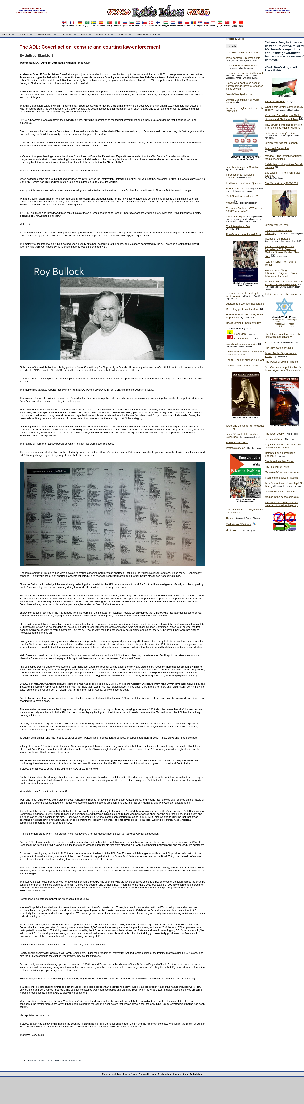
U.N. (280, 326)
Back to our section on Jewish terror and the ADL (54, 1060)
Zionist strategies (235, 216)
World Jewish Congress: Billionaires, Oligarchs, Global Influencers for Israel (281, 273)
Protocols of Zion (235, 447)
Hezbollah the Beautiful (278, 238)
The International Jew (238, 226)
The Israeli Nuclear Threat (279, 461)
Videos (230, 202)
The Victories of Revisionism (242, 65)
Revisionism (102, 34)
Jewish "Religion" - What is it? (282, 491)
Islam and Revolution (277, 148)
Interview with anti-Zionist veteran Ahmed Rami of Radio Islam (284, 283)
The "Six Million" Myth (277, 466)
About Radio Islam (146, 34)
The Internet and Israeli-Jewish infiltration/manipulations (282, 335)
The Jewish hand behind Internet (244, 73)
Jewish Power (44, 34)
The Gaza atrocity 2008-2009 (281, 183)
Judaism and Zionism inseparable (245, 303)
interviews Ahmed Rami (243, 234)
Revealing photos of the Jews (242, 309)
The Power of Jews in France (281, 361)
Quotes (230, 518)
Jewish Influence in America (241, 344)
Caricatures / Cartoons (238, 524)
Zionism (6, 34)
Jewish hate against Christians (243, 167)
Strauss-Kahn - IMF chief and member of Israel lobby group (281, 504)
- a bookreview (282, 472)
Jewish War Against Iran (239, 94)
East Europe (291, 320)
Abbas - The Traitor (237, 442)
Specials (122, 34)
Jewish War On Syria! (277, 224)
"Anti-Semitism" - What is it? (242, 196)
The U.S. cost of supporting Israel (245, 360)
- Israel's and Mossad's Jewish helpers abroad (283, 446)
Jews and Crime (274, 439)
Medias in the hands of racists (282, 496)
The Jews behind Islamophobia (243, 52)
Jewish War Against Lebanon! (281, 142)
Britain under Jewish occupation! (283, 294)
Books (268, 342)
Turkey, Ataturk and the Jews (242, 365)
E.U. (292, 326)
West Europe (278, 320)
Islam (84, 34)
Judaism (23, 34)
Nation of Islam (242, 338)
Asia (291, 322)
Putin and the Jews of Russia (281, 477)
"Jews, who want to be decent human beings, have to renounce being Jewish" (244, 85)
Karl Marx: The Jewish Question (244, 183)
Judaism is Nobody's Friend (280, 133)
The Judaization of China (279, 347)
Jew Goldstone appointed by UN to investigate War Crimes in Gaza (284, 369)
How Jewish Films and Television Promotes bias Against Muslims (283, 126)
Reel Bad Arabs (235, 188)
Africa (291, 324)
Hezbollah (240, 333)
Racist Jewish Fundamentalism (243, 322)
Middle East (280, 324)
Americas (280, 322)
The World (66, 34)
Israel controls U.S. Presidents (243, 58)
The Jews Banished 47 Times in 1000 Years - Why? (244, 210)
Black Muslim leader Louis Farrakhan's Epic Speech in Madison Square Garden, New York (282, 251)
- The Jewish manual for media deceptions (283, 157)
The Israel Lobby (274, 433)
